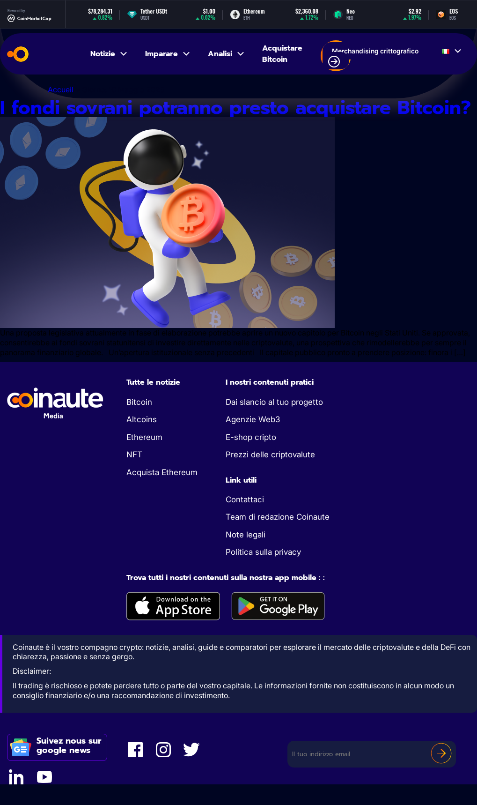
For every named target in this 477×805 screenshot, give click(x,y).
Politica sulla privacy (263, 552)
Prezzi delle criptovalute (270, 454)
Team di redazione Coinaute (278, 517)
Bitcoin (139, 402)
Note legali (245, 534)
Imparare (168, 54)
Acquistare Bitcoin (282, 54)
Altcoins (141, 419)
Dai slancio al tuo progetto (274, 402)
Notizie (109, 54)
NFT (134, 454)
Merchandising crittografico (373, 57)
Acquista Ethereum (162, 472)
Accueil (60, 89)
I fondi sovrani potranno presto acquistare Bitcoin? (235, 107)
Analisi (226, 54)
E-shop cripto (251, 437)
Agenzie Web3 (253, 419)
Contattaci (245, 499)
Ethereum (144, 437)
